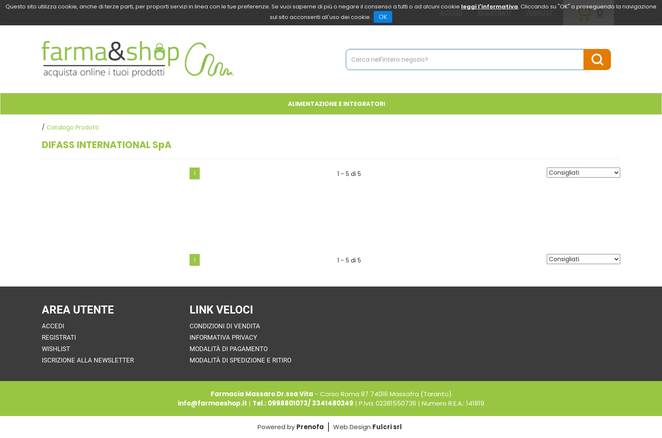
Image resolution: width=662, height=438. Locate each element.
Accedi (53, 326)
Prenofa (310, 426)
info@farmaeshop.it (212, 403)
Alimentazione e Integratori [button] (336, 104)
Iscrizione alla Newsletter (88, 360)
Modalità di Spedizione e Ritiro (240, 360)
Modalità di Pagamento (229, 349)
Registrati (59, 337)
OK (383, 17)
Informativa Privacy (223, 337)
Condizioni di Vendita (225, 326)
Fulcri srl (387, 426)
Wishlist (56, 349)
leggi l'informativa (489, 7)
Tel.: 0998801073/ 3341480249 (302, 403)
